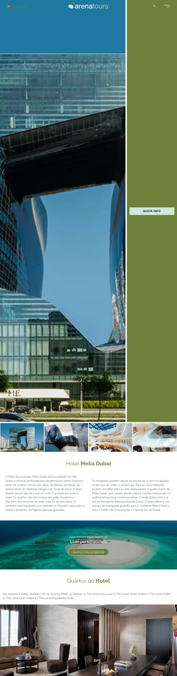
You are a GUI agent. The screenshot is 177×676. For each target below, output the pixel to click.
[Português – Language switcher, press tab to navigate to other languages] (19, 6)
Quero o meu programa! (88, 552)
